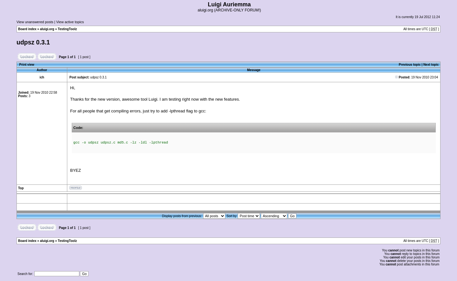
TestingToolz (67, 29)
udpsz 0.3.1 (33, 42)
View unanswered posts (35, 22)
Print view (26, 64)
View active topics (70, 22)
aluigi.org (47, 29)
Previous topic (410, 64)
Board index (27, 29)
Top (21, 188)
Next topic (431, 64)
